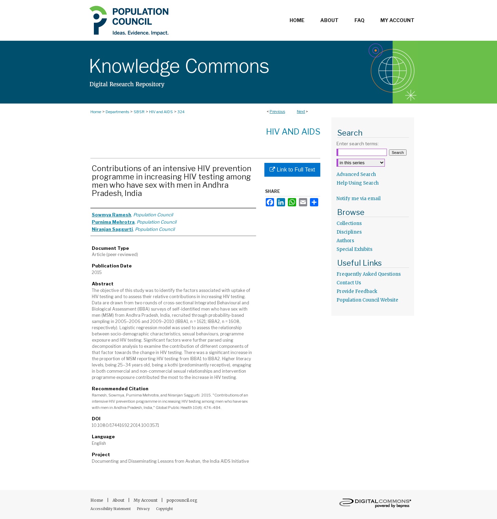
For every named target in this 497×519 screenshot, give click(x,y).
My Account (146, 500)
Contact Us (349, 283)
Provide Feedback (357, 291)
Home (95, 111)
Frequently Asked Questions (369, 274)
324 (181, 111)
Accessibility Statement (110, 509)
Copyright (164, 509)
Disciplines (349, 232)
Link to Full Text (292, 170)
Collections (349, 223)
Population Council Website (367, 300)
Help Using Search (358, 183)
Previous (277, 111)
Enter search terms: (358, 143)
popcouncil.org (182, 500)
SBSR (139, 111)
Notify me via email (359, 199)
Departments (117, 111)
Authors (345, 241)
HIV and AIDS (161, 111)
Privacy (143, 509)
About (119, 500)
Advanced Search (356, 174)
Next (301, 111)
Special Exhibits (354, 249)
